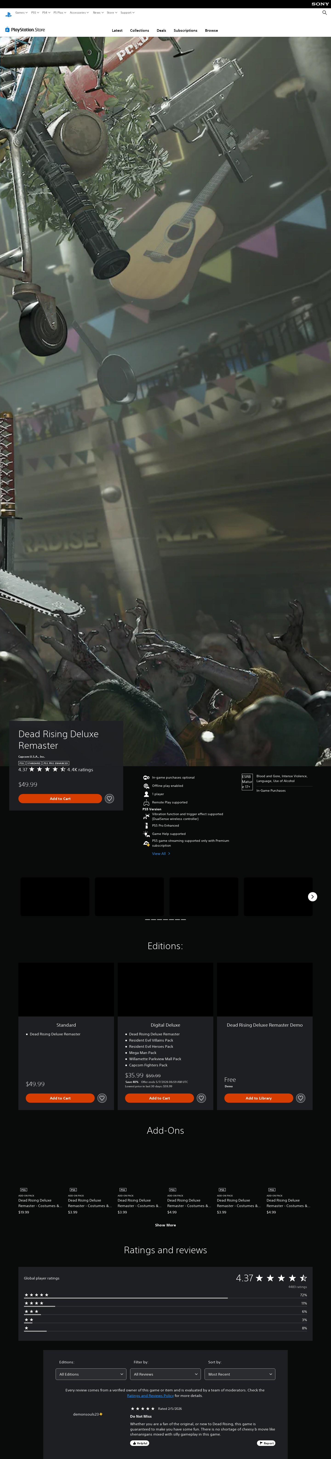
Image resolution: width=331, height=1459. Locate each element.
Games (20, 12)
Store (110, 12)
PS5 (33, 12)
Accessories (78, 12)
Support (126, 12)
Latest (117, 26)
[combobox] (91, 1370)
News (96, 12)
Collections (139, 26)
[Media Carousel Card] (54, 892)
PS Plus (58, 12)
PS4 (44, 12)
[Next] (312, 892)
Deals (161, 26)
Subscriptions (185, 26)
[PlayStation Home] (8, 12)
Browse (211, 26)
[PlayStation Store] (26, 25)
